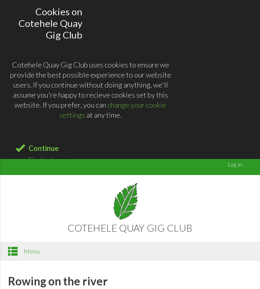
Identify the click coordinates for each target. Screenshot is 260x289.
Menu (24, 251)
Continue (44, 148)
